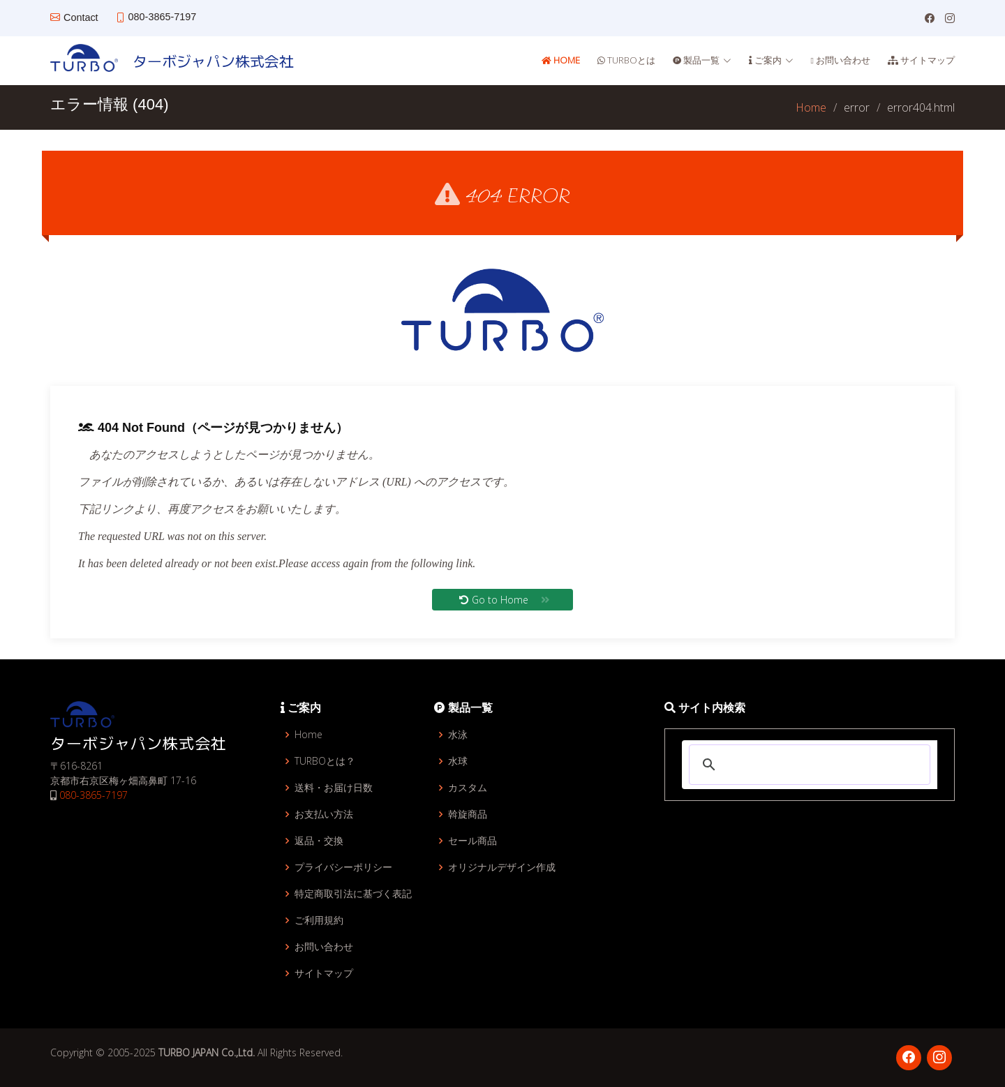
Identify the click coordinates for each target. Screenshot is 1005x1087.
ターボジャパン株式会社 (206, 60)
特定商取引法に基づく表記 (353, 894)
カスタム (467, 788)
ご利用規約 (319, 920)
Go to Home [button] (504, 603)
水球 (458, 761)
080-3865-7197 (93, 795)
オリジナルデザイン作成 (502, 867)
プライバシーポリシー (343, 867)
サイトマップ (926, 60)
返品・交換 (319, 841)
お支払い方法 (324, 814)
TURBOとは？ (325, 761)
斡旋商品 (467, 814)
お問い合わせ (842, 60)
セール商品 (472, 841)
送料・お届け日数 (334, 788)
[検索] (807, 764)
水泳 (458, 735)
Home (565, 60)
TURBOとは (630, 60)
